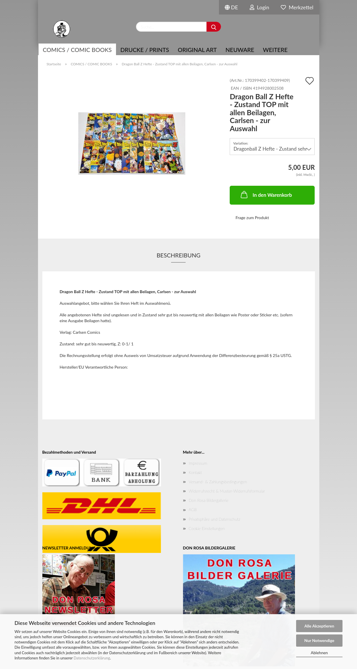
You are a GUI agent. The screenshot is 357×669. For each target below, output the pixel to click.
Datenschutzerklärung (92, 658)
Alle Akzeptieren (319, 625)
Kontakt (195, 472)
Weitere (275, 49)
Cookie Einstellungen (207, 528)
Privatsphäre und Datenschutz (214, 519)
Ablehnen (319, 652)
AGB (193, 509)
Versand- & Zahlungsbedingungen (218, 481)
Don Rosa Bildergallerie (209, 500)
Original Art (197, 49)
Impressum (198, 463)
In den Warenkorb (266, 194)
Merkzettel (297, 7)
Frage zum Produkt (252, 217)
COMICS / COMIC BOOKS (77, 49)
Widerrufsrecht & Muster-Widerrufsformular (227, 490)
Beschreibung (178, 255)
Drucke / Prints (144, 49)
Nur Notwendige (319, 640)
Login (259, 7)
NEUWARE (240, 49)
